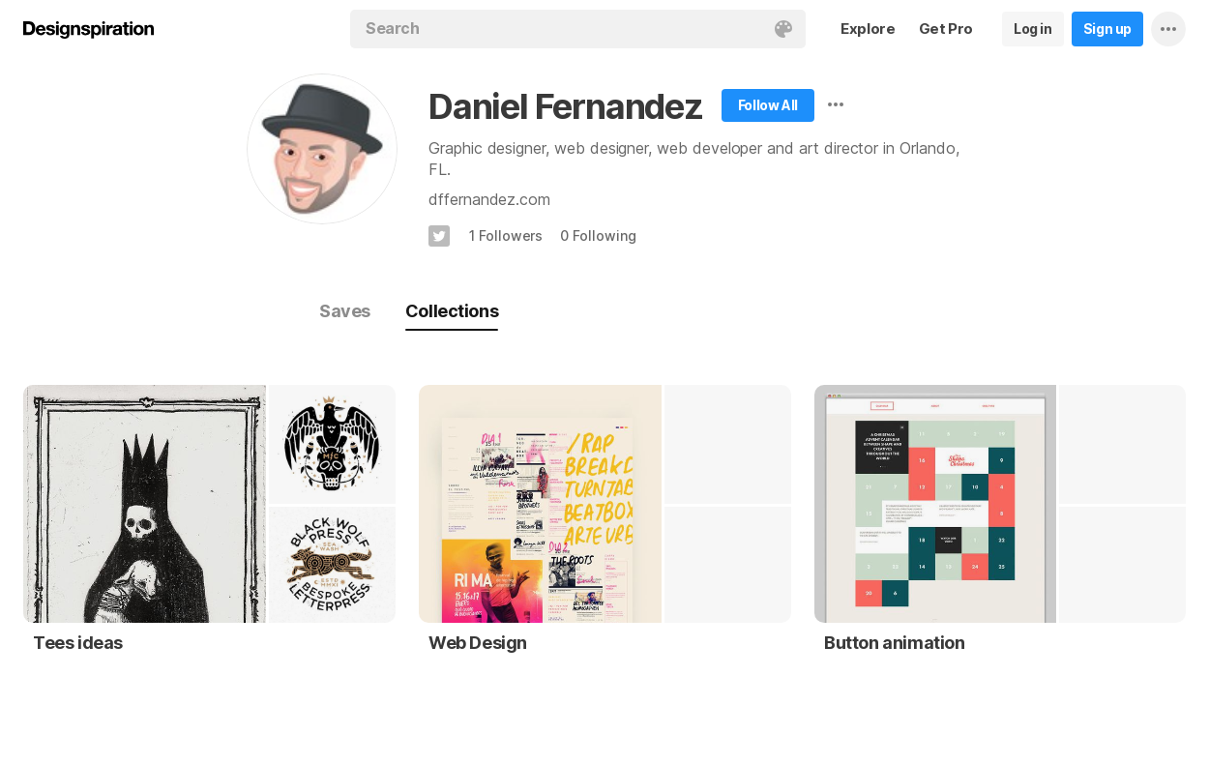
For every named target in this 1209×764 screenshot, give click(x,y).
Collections (451, 311)
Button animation (894, 642)
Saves (344, 311)
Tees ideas (78, 642)
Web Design (477, 642)
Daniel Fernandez (565, 106)
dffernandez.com (489, 199)
